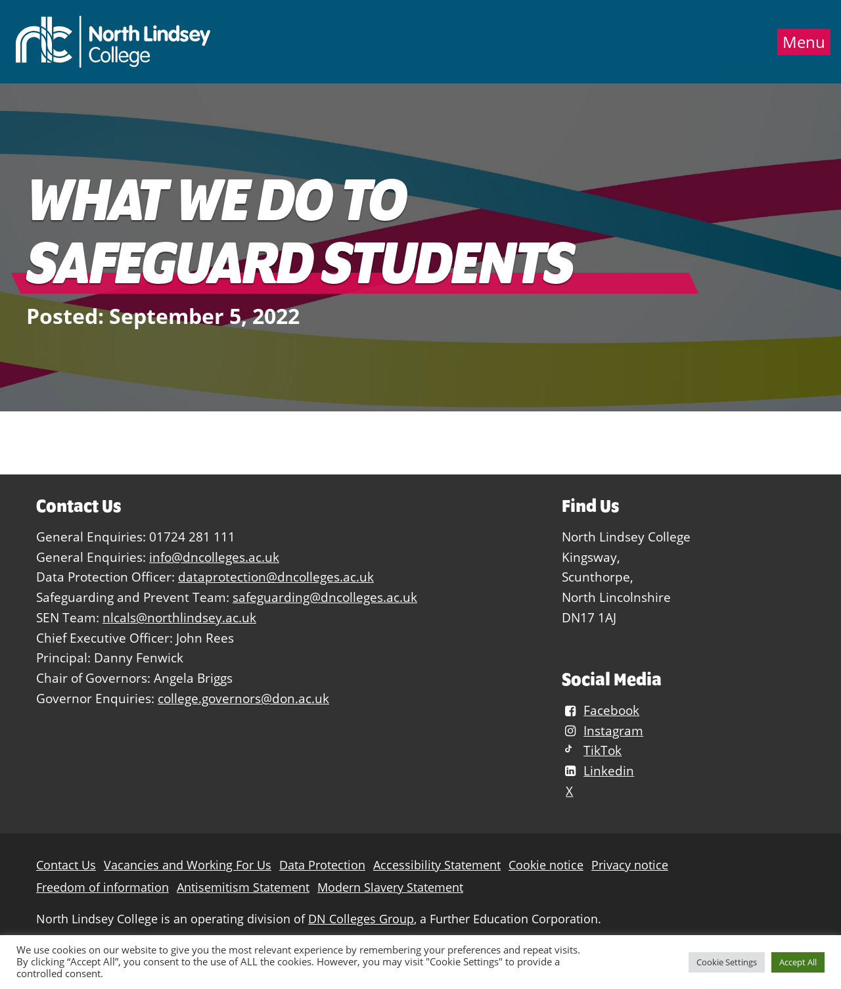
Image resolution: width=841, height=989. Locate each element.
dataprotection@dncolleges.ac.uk (276, 576)
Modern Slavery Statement (390, 887)
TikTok (592, 750)
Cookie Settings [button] (726, 962)
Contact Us (66, 865)
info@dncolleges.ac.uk (214, 557)
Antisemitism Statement (243, 887)
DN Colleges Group (361, 919)
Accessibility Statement (437, 865)
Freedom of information (102, 887)
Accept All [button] (798, 962)
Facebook (600, 710)
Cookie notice (546, 865)
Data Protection (322, 865)
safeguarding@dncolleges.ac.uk (325, 597)
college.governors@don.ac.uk (243, 698)
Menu (804, 42)
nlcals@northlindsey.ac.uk (179, 617)
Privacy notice (629, 865)
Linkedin (598, 770)
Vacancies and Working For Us (187, 865)
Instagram (602, 730)
